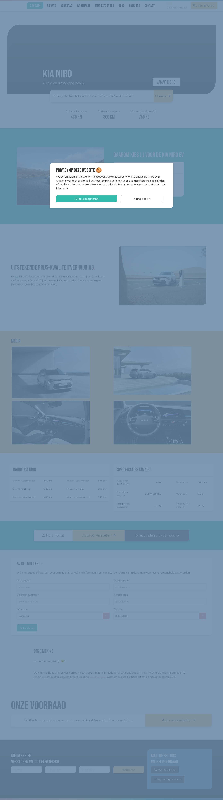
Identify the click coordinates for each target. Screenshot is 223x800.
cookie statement (116, 184)
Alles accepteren (86, 199)
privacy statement (142, 184)
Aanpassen (142, 199)
